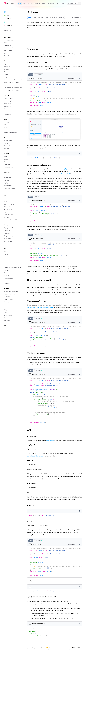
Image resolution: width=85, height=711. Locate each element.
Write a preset (8, 207)
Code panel (7, 130)
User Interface (14, 241)
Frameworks (14, 45)
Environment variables (10, 244)
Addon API (7, 217)
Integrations (14, 114)
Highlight (6, 183)
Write (5, 201)
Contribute (7, 307)
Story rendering (8, 236)
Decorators (7, 69)
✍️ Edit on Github (75, 648)
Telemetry (7, 230)
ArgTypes (6, 270)
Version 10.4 (14, 30)
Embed (6, 159)
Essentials (7, 172)
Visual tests (7, 103)
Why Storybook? (8, 40)
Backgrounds (7, 177)
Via (38, 301)
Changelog (8, 25)
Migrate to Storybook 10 (11, 291)
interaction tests (74, 69)
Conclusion (7, 56)
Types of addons (8, 212)
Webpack (6, 254)
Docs (19, 3)
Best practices (8, 146)
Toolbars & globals (9, 188)
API (6, 15)
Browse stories (8, 51)
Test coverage (8, 109)
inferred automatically (63, 174)
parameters (50, 440)
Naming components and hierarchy (13, 80)
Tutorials (8, 18)
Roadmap (6, 302)
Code (5, 312)
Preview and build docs (10, 133)
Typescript (72, 78)
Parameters (7, 66)
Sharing (6, 153)
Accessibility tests (9, 101)
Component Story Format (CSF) (12, 267)
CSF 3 (31, 74)
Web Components (51, 17)
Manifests (6, 148)
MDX (5, 125)
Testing (6, 95)
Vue (35, 17)
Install (5, 43)
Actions (6, 175)
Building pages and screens (11, 85)
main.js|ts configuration (14, 265)
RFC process (7, 310)
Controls (6, 180)
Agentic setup (8, 140)
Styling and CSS (8, 228)
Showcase (37, 3)
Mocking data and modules (14, 82)
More (61, 17)
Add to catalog (8, 209)
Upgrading (7, 297)
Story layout (7, 238)
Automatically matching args (40, 165)
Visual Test (51, 3)
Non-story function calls (40, 280)
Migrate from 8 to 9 (9, 294)
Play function (7, 72)
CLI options (7, 283)
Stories (6, 61)
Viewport (6, 191)
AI (24, 3)
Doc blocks (7, 127)
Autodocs (6, 122)
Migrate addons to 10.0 (10, 220)
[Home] (9, 3)
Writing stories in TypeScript (12, 90)
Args (5, 64)
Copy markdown (76, 17)
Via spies (39, 62)
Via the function (37, 353)
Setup (5, 53)
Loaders (6, 74)
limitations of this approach (35, 456)
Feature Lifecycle (9, 299)
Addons (29, 3)
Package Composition (10, 167)
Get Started (7, 37)
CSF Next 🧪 (38, 74)
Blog (43, 3)
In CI (5, 111)
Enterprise (61, 3)
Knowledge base (8, 215)
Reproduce (7, 320)
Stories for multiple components (13, 88)
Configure (7, 225)
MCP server (14, 143)
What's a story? (8, 48)
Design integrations (9, 162)
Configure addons (9, 204)
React (30, 17)
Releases (6, 288)
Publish (6, 156)
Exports (31, 505)
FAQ (5, 325)
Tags (5, 77)
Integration (14, 233)
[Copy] (79, 78)
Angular (40, 17)
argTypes (66, 169)
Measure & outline (9, 185)
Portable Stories (14, 278)
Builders (6, 249)
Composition (7, 164)
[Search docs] (74, 3)
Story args (33, 49)
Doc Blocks (14, 275)
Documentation (10, 12)
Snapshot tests (8, 106)
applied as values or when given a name (40, 308)
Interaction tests (8, 98)
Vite (5, 252)
